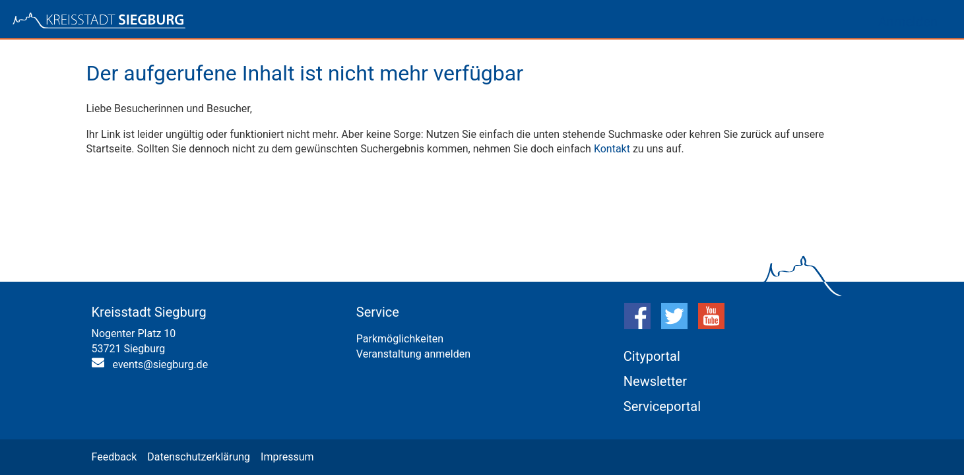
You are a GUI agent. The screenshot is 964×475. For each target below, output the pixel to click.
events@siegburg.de (161, 364)
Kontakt (612, 148)
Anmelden (908, 22)
